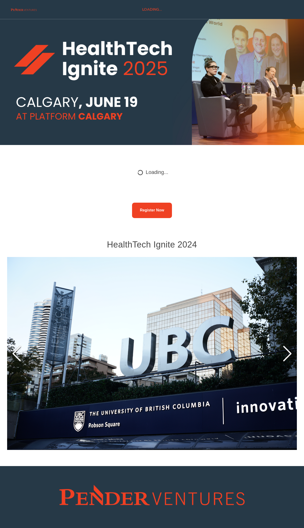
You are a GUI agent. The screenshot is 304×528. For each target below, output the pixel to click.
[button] (152, 353)
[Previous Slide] (16, 353)
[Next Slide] (287, 353)
